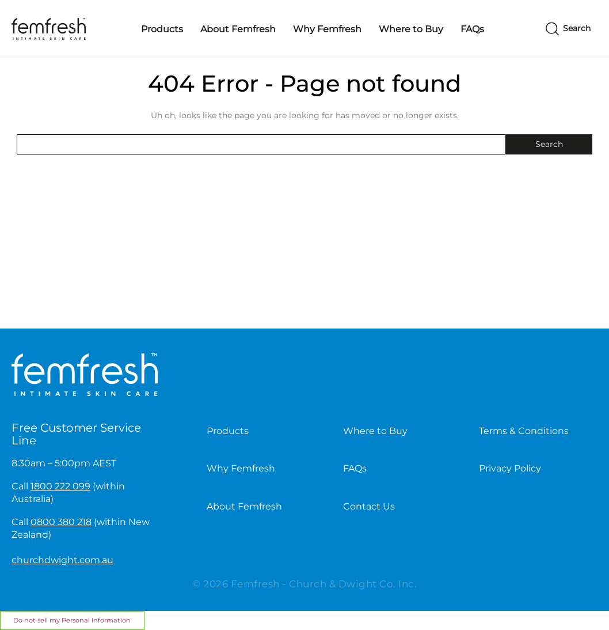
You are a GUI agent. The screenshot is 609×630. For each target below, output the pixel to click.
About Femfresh (238, 29)
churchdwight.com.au (62, 559)
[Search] (568, 29)
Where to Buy (411, 29)
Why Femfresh (327, 29)
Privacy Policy (510, 468)
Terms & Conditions (524, 430)
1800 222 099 (60, 486)
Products (162, 29)
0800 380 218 (61, 521)
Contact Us (369, 506)
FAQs (472, 29)
